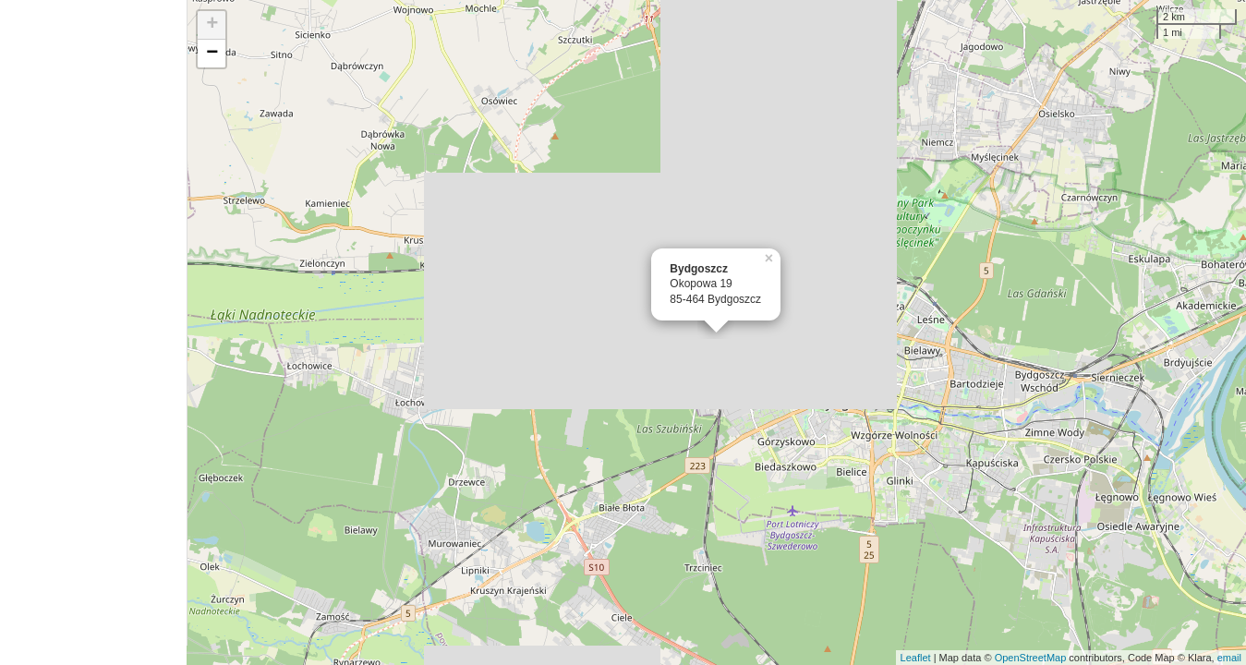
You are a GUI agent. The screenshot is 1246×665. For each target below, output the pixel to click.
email (1229, 657)
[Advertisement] (93, 332)
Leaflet (916, 657)
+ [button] (212, 25)
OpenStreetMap (1031, 657)
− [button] (212, 53)
